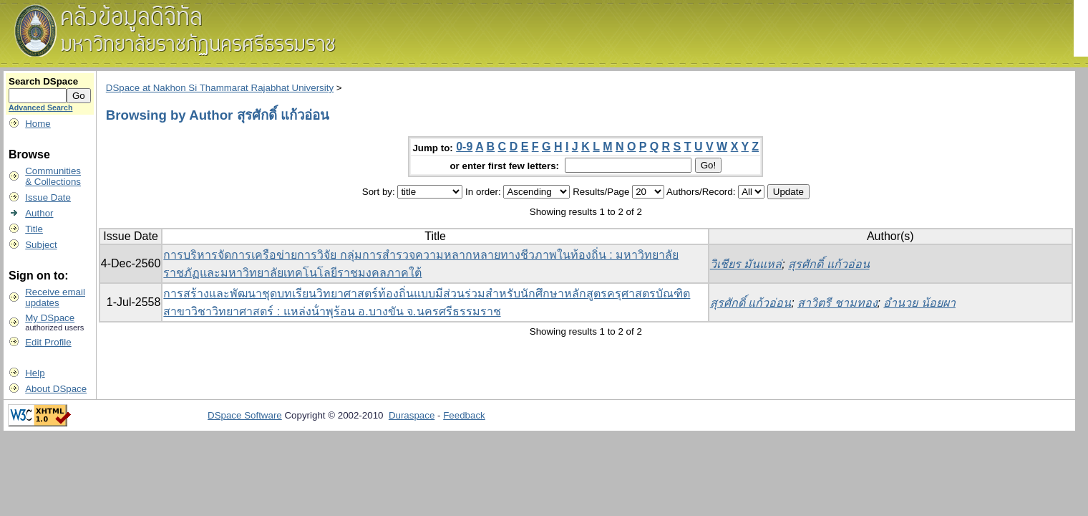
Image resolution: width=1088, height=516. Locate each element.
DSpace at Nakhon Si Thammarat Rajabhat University (220, 87)
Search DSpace (43, 81)
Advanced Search (40, 107)
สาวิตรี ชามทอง (837, 303)
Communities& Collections (53, 176)
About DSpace (56, 388)
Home (38, 123)
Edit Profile (48, 342)
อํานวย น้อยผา (919, 303)
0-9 (464, 146)
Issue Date (48, 197)
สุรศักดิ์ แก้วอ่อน (828, 264)
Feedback (464, 415)
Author (39, 213)
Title (34, 229)
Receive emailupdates (55, 297)
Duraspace (411, 415)
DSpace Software (245, 415)
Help (34, 373)
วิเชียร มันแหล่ (746, 264)
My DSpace (49, 317)
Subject (41, 244)
